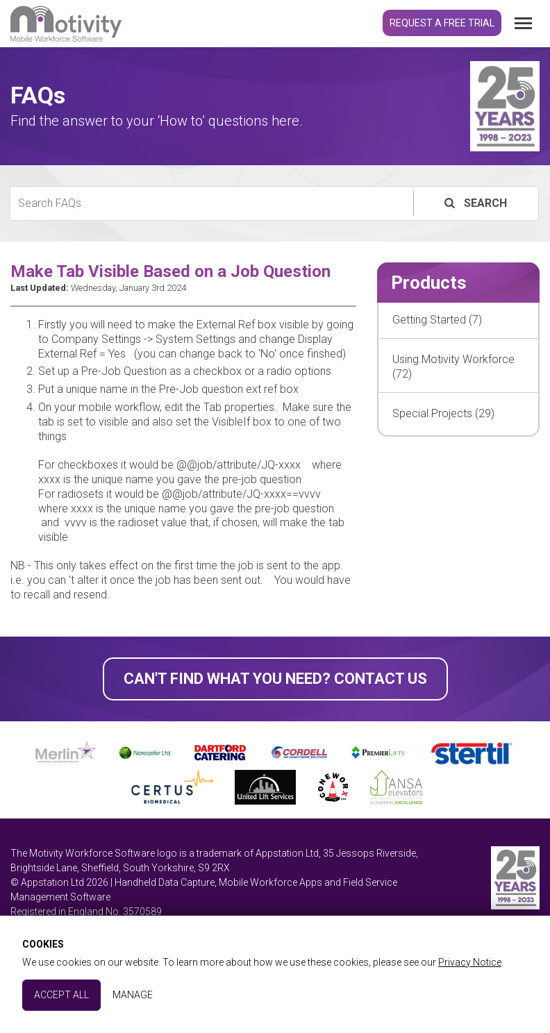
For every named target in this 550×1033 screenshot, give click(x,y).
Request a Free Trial (442, 22)
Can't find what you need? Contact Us (275, 678)
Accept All (61, 994)
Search (474, 203)
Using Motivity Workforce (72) (453, 366)
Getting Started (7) (437, 319)
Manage (132, 994)
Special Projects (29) (443, 413)
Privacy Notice (469, 962)
